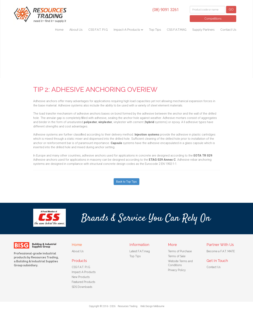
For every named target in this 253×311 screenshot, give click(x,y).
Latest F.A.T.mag (139, 251)
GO (231, 9)
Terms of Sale (176, 256)
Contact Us (228, 29)
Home (59, 29)
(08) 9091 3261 (165, 9)
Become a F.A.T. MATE (221, 251)
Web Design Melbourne (152, 306)
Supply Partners (203, 29)
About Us (75, 29)
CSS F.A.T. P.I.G (98, 29)
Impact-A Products (127, 29)
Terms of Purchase (180, 251)
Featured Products (83, 282)
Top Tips (155, 29)
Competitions (213, 18)
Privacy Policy (177, 270)
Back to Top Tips (126, 181)
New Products (81, 277)
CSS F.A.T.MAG (176, 29)
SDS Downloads (82, 286)
